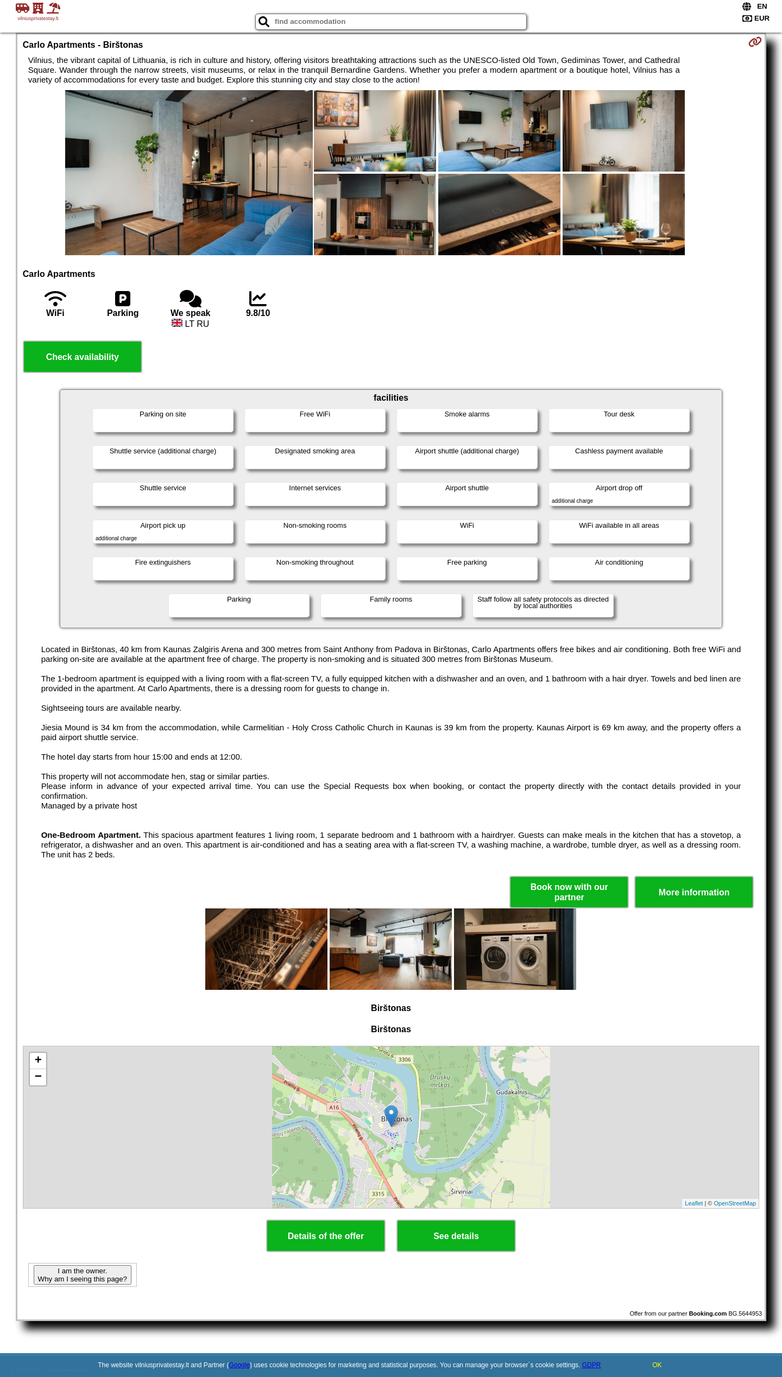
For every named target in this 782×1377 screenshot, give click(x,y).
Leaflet (694, 1203)
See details (456, 1236)
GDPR (591, 1365)
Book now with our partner (569, 892)
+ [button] (38, 1061)
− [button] (38, 1077)
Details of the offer (326, 1236)
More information (694, 892)
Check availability (82, 357)
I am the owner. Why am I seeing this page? (82, 1275)
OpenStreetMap (735, 1203)
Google (239, 1365)
